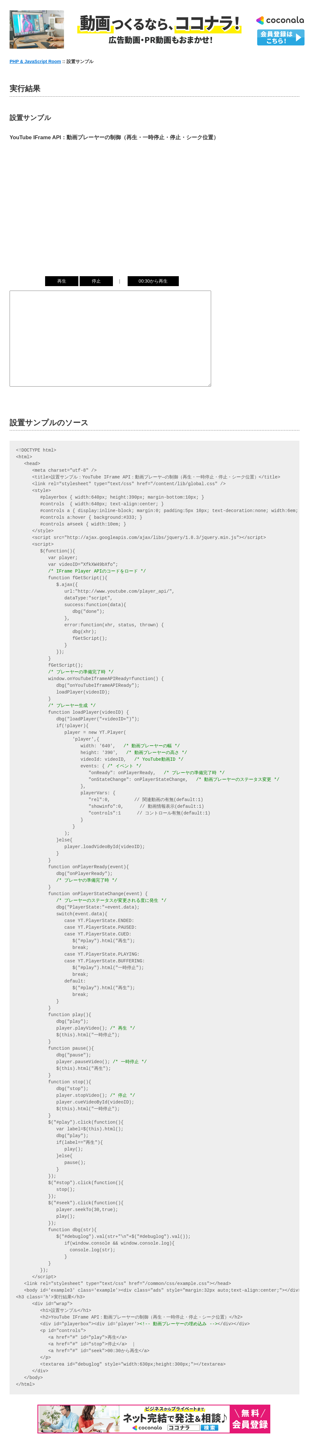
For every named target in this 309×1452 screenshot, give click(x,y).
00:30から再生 (153, 281)
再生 (61, 281)
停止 (96, 281)
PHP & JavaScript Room (35, 61)
